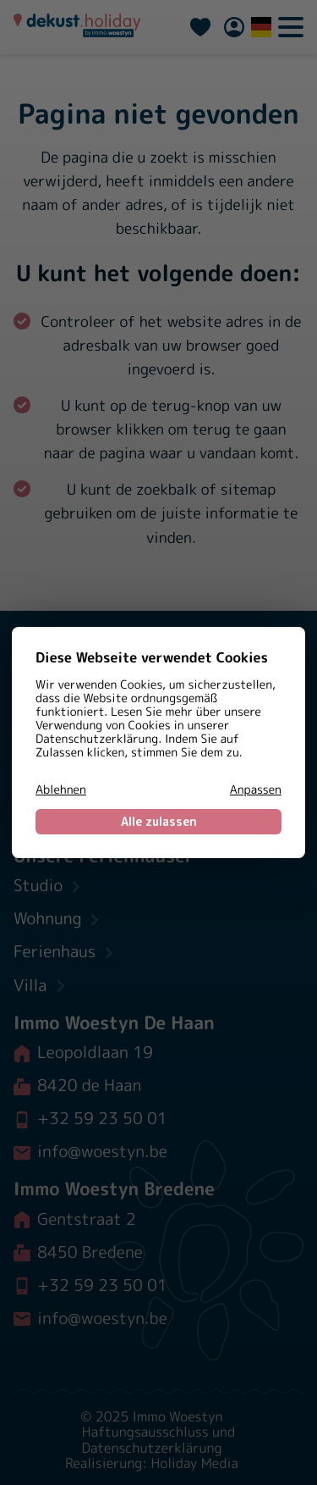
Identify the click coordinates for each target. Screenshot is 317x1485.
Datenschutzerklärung (97, 739)
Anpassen (255, 790)
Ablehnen (61, 790)
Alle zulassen (159, 821)
